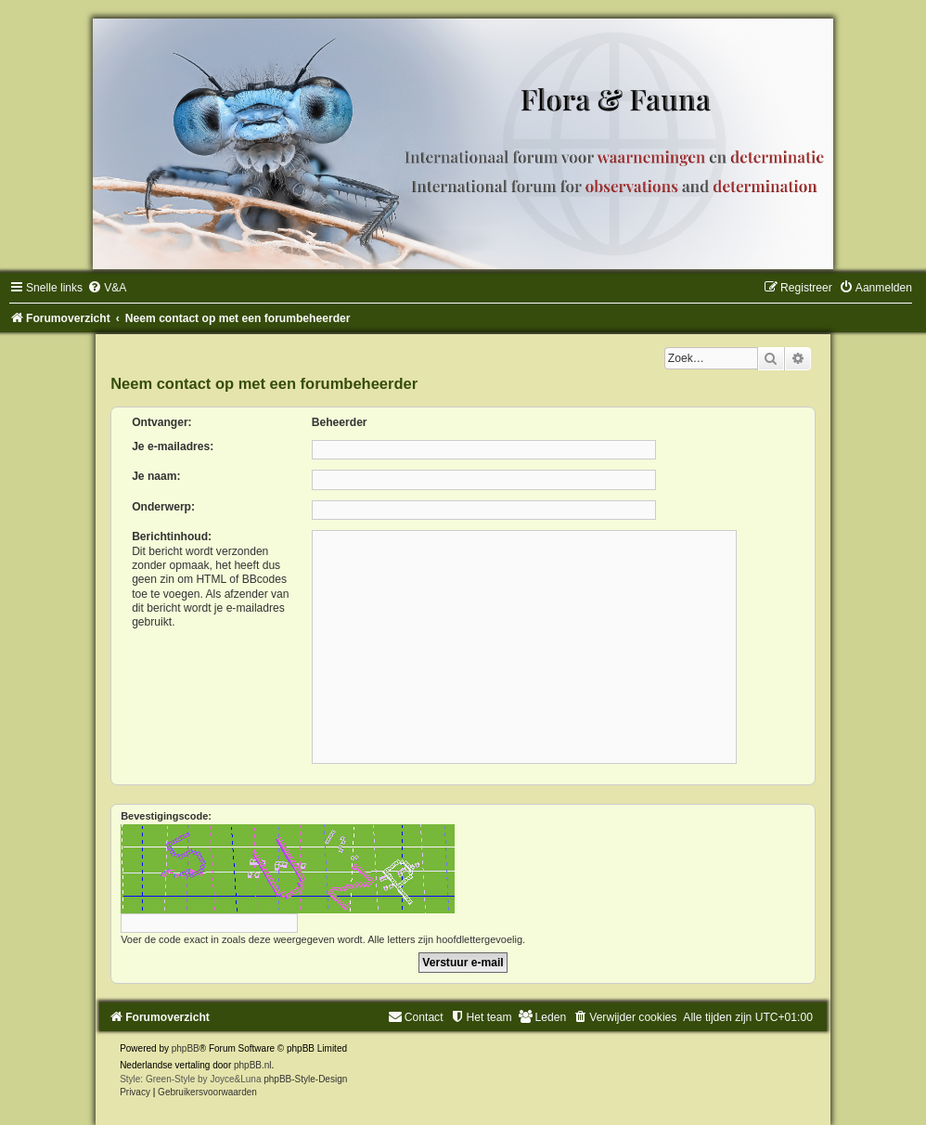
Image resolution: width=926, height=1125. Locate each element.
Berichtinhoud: (172, 536)
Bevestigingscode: (166, 815)
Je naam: (156, 476)
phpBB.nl (253, 1065)
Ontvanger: (162, 422)
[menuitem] (106, 287)
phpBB (185, 1048)
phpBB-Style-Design (305, 1079)
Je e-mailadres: (172, 446)
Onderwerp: (163, 506)
